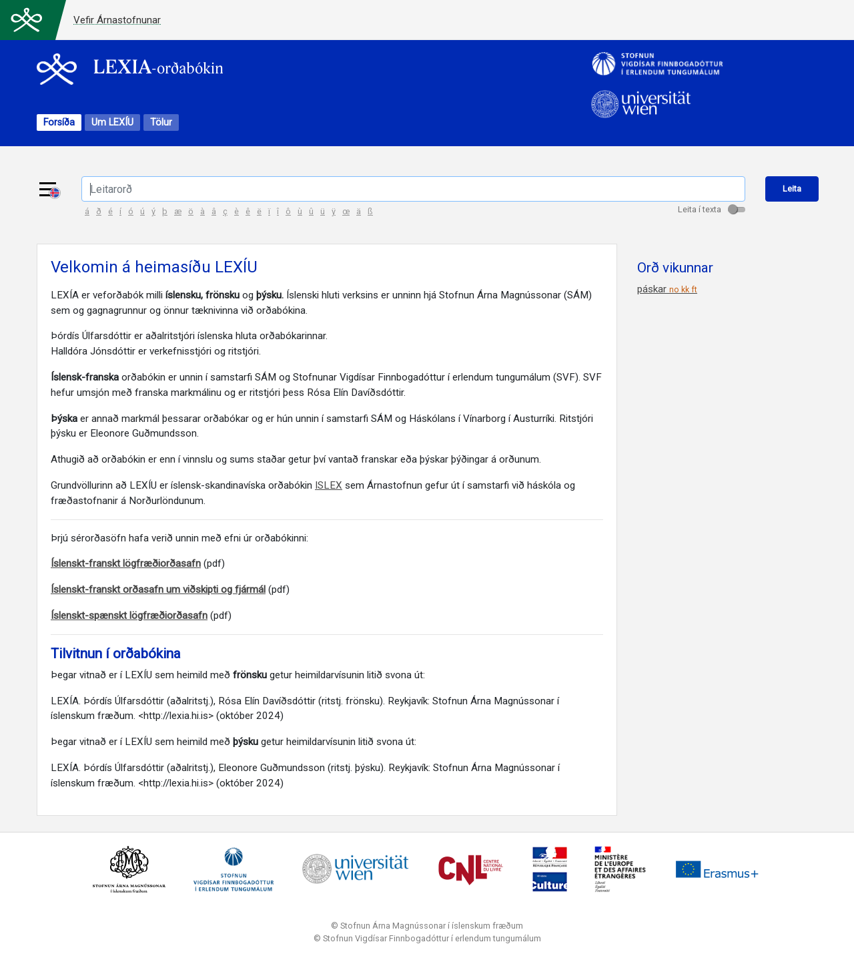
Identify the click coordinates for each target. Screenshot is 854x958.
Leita (792, 189)
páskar (667, 289)
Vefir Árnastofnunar (117, 20)
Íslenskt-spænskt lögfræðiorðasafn (129, 616)
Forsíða (59, 122)
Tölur (161, 122)
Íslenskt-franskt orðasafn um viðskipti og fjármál (158, 589)
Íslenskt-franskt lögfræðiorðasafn (126, 563)
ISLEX (328, 485)
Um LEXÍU (112, 122)
